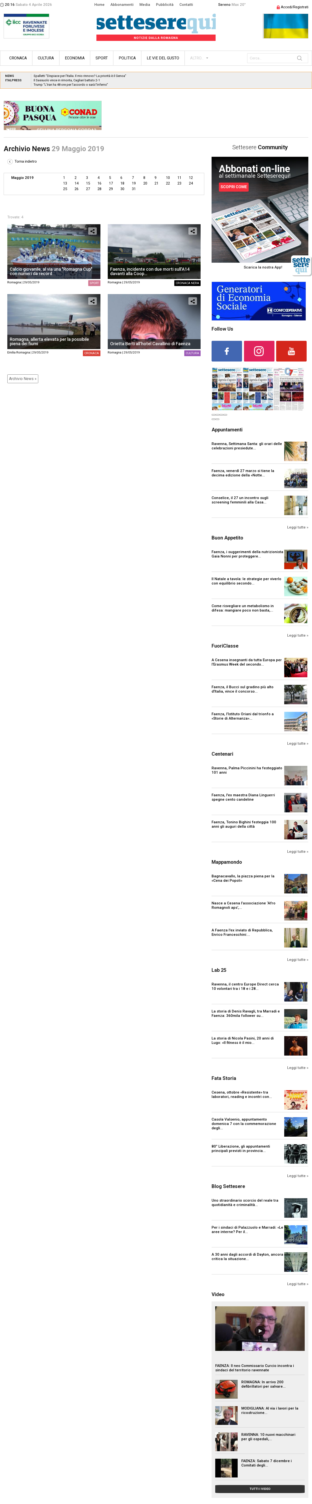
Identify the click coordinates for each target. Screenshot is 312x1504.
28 (99, 189)
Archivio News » (23, 378)
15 (88, 183)
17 (111, 183)
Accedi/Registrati (292, 7)
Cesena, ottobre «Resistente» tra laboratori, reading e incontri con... (242, 1094)
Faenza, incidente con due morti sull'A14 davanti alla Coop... (150, 271)
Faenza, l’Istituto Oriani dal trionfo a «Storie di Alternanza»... (243, 716)
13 (65, 183)
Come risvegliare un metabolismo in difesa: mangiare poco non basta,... (243, 608)
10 (168, 178)
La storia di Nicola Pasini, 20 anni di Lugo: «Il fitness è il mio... (243, 1040)
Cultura (46, 58)
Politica (127, 58)
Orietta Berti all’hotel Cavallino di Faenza (150, 343)
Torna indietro (22, 161)
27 (88, 189)
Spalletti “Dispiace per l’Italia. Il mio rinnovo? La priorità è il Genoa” (80, 76)
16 (99, 183)
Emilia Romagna (18, 352)
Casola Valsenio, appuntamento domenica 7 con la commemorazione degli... (244, 1123)
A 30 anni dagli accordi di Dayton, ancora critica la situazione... (247, 1256)
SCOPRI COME (234, 187)
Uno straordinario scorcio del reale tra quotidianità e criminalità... (245, 1202)
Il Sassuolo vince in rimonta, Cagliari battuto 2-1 (67, 80)
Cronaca (18, 58)
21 (156, 183)
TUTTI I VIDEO (260, 1489)
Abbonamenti (122, 4)
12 (191, 178)
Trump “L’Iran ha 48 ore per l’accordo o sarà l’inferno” (71, 84)
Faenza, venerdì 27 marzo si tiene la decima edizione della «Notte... (243, 473)
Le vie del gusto (163, 58)
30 (122, 189)
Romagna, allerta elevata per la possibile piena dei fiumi (49, 341)
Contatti (186, 4)
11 (179, 178)
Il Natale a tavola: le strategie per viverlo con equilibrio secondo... (246, 581)
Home (99, 4)
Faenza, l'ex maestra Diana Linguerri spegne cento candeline (243, 797)
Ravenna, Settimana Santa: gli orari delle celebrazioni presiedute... (247, 446)
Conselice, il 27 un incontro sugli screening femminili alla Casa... (240, 500)
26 (76, 189)
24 (191, 183)
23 (179, 183)
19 (134, 183)
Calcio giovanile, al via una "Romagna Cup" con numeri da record (51, 271)
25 (65, 189)
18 (122, 183)
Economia (75, 58)
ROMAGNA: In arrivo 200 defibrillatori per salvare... (263, 1384)
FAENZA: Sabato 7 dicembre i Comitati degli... (266, 1463)
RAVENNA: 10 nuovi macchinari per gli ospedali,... (268, 1436)
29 (111, 189)
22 (168, 183)
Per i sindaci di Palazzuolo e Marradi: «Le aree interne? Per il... (247, 1229)
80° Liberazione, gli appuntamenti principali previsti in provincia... (241, 1148)
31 (134, 189)
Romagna (14, 282)
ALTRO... (197, 58)
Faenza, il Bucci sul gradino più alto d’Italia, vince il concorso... (242, 689)
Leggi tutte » (297, 527)
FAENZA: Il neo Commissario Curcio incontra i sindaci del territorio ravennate (254, 1368)
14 (76, 183)
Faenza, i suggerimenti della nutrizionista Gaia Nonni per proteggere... (247, 554)
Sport (102, 58)
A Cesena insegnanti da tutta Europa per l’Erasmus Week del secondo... (247, 662)
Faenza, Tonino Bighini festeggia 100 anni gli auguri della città (244, 824)
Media (144, 4)
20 (145, 183)
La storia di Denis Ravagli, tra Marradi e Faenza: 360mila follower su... (246, 1013)
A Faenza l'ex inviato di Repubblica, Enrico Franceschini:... (242, 932)
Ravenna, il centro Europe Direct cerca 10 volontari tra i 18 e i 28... (245, 986)
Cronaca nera (187, 283)
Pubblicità (165, 4)
